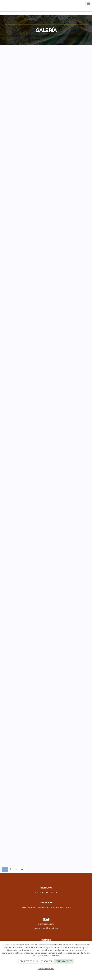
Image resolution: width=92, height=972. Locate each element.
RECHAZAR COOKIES (29, 961)
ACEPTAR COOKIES (64, 961)
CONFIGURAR (46, 961)
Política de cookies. (46, 968)
